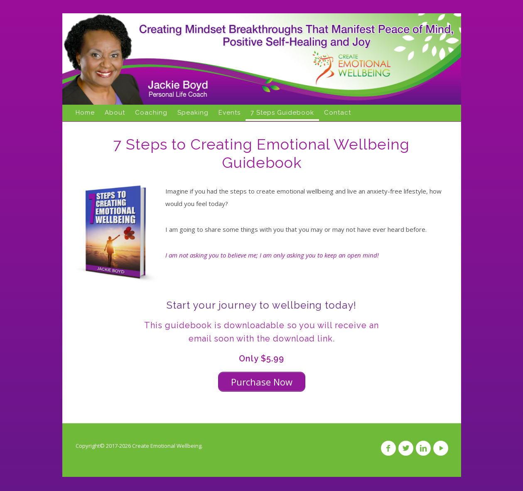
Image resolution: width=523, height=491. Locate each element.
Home (85, 112)
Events (230, 112)
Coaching (151, 112)
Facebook (388, 448)
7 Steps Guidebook (282, 112)
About (115, 112)
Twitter (405, 448)
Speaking (193, 112)
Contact (337, 112)
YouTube (440, 448)
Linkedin (423, 448)
